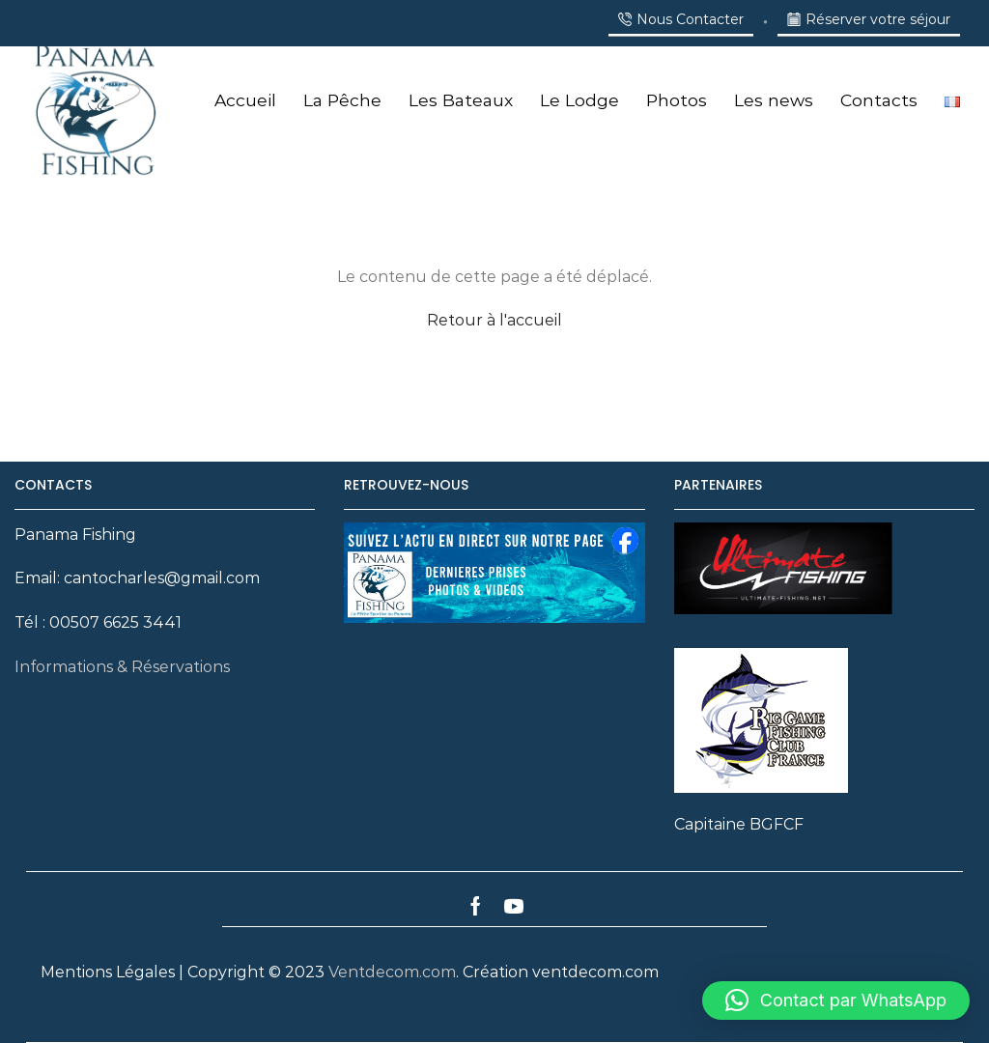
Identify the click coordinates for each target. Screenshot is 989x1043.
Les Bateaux (461, 100)
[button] (836, 1000)
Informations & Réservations (122, 667)
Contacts (879, 100)
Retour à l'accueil (494, 320)
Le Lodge (579, 100)
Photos (676, 100)
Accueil (245, 100)
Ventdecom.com (392, 972)
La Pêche (342, 100)
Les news (773, 100)
